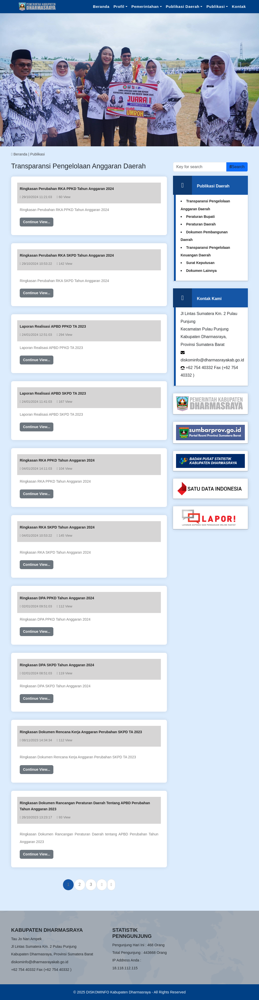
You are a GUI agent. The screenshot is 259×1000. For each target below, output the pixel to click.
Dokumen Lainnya (201, 271)
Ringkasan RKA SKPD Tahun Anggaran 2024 (57, 527)
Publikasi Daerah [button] (183, 6)
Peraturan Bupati (200, 217)
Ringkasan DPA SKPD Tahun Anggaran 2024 (57, 665)
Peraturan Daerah (201, 224)
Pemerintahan (145, 6)
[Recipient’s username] (199, 167)
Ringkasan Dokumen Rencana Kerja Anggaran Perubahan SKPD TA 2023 (81, 732)
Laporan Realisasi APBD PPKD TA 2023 (53, 326)
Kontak (239, 6)
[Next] (102, 884)
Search (237, 167)
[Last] (111, 884)
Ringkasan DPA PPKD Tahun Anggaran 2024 (57, 598)
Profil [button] (119, 6)
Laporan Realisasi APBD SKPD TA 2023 (53, 393)
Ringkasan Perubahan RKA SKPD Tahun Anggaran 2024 (67, 255)
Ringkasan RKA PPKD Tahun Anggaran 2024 (57, 460)
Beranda (101, 6)
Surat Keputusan (200, 263)
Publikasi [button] (215, 6)
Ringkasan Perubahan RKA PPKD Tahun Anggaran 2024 (67, 189)
